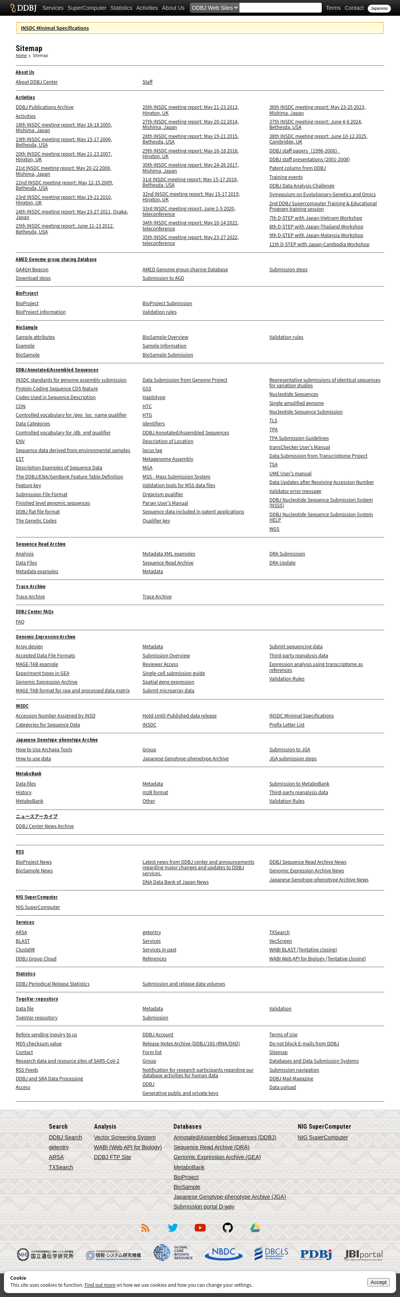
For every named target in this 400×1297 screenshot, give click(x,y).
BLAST (23, 940)
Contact (354, 8)
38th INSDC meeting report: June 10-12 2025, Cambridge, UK (318, 138)
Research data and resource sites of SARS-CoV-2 (68, 1060)
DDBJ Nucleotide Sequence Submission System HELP (321, 517)
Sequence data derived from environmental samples (73, 450)
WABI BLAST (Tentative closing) (303, 949)
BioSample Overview (165, 336)
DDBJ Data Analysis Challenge (302, 185)
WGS (274, 528)
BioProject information (41, 311)
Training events (286, 176)
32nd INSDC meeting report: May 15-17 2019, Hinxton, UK (191, 196)
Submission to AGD (163, 277)
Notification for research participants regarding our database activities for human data (197, 1072)
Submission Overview (166, 655)
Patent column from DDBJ (297, 167)
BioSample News (34, 870)
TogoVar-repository (37, 999)
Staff (147, 81)
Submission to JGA (289, 749)
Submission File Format (41, 494)
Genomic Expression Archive (46, 637)
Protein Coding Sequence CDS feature (57, 388)
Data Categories (33, 423)
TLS (273, 420)
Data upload (282, 1087)
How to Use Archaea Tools (44, 749)
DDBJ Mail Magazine (291, 1078)
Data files (26, 783)
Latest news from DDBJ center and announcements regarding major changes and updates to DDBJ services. (198, 867)
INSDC (22, 706)
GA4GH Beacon (32, 269)
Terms (333, 8)
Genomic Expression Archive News (306, 870)
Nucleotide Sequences (293, 393)
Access (23, 1087)
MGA (147, 467)
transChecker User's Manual (299, 446)
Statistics (122, 8)
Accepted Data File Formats (45, 655)
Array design (29, 646)
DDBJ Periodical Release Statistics (53, 983)
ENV (20, 441)
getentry (151, 932)
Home (21, 55)
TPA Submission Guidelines (299, 437)
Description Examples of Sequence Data (59, 467)
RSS (20, 852)
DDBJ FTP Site (112, 1157)
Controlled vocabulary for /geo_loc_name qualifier (71, 414)
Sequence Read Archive (41, 544)
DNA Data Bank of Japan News (175, 881)
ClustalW (25, 949)
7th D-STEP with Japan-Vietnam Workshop (315, 217)
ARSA (21, 932)
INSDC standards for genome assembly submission (71, 379)
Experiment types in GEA (42, 673)
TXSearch (279, 932)
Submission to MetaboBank (299, 783)
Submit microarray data (168, 690)
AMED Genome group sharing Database (56, 259)
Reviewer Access (160, 663)
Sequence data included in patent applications (193, 511)
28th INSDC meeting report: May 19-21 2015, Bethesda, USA (190, 138)
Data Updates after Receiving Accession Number (321, 481)
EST (20, 458)
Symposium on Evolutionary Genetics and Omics (322, 194)
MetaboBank (28, 773)
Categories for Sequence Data (48, 724)
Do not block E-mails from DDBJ (304, 1043)
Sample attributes (35, 336)
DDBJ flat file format (38, 511)
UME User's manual (290, 473)
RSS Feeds (27, 1069)
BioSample (27, 327)
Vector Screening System (125, 1137)
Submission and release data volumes (183, 983)
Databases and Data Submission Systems (314, 1060)
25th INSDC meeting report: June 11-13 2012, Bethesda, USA (65, 228)
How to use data (33, 758)
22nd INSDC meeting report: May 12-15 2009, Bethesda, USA (64, 185)
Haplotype (153, 397)
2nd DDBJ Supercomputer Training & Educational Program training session (323, 206)
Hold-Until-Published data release (179, 715)
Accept (379, 1282)
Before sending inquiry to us (46, 1034)
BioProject (27, 293)
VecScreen (280, 940)
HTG (147, 414)
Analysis (25, 553)
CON (21, 406)
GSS (146, 388)
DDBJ (148, 1083)
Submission (155, 1017)
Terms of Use (283, 1034)
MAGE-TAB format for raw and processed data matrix (73, 690)
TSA (273, 464)
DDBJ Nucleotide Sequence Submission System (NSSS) (321, 502)
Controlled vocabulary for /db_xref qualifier (63, 432)
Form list (152, 1052)
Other (148, 800)
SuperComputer (87, 8)
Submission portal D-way (203, 1206)
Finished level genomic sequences (53, 502)
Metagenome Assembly (167, 458)
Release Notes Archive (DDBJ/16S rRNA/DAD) (191, 1043)
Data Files (26, 562)
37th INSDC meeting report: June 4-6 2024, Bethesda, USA (315, 124)
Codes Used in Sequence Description (56, 397)
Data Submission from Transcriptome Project (318, 455)
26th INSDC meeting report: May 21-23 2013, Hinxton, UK (190, 109)
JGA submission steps (293, 758)
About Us (173, 8)
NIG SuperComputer (37, 897)
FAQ (20, 621)
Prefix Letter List (287, 724)
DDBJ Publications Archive (45, 106)
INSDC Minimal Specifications (55, 27)
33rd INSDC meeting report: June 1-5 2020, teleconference (188, 211)
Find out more (100, 1284)
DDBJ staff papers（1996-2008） (304, 150)
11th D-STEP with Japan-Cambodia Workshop (319, 244)
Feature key (28, 485)
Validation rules (159, 311)
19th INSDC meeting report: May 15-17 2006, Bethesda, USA (64, 142)
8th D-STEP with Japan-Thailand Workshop (316, 226)
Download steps (33, 277)
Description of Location (167, 441)
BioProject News (34, 861)
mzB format (155, 792)
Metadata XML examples (168, 553)
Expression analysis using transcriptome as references (316, 666)
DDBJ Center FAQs (34, 611)
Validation (280, 1008)
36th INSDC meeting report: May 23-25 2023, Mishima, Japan (317, 109)
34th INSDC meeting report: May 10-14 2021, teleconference (190, 225)
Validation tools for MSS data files (178, 485)
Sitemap (40, 55)
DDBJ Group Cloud (36, 958)
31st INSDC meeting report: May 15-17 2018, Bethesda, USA (190, 182)
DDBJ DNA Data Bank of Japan (23, 8)
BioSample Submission (167, 354)
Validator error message (295, 491)
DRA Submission (287, 553)
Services (53, 8)
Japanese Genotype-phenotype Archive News (319, 879)
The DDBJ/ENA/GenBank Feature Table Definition (69, 476)
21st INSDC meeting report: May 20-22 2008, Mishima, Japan (63, 170)
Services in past (159, 949)
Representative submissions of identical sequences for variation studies (325, 382)
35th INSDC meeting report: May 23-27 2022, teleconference (190, 240)
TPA (273, 429)
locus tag (152, 450)
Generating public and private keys (180, 1092)
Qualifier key (156, 520)
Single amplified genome (296, 402)
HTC (146, 406)
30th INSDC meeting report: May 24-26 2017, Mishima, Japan (190, 167)
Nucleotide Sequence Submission (306, 411)
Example (25, 345)
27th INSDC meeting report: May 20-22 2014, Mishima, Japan (190, 124)
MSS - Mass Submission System (176, 476)
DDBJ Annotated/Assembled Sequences (57, 370)
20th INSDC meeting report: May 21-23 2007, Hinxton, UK (64, 156)
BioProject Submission (167, 303)
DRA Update (282, 562)
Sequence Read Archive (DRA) (211, 1147)
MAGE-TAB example (37, 663)
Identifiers (153, 423)
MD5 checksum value (39, 1043)
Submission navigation (294, 1069)
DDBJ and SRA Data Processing (49, 1078)
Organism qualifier (162, 494)
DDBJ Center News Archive (45, 825)
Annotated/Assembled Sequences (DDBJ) (224, 1137)
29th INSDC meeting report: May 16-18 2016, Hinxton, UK (190, 153)
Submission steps (288, 269)
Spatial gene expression (168, 681)
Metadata (152, 571)
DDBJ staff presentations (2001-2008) (309, 159)
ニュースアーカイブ (37, 816)
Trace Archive (31, 586)
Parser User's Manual (165, 502)
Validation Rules (287, 678)
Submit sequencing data (296, 646)
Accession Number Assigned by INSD (56, 715)
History (23, 792)
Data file (25, 1008)
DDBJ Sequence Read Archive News (308, 861)
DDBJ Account (157, 1034)
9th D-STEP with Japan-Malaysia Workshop (316, 235)
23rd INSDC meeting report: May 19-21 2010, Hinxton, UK (64, 199)
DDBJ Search (65, 1137)
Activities (147, 8)
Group (149, 749)
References (154, 958)
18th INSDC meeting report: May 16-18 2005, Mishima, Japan (64, 127)
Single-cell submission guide (173, 673)
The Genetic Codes (36, 520)
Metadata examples (37, 571)
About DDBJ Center (37, 81)
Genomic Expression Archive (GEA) (217, 1157)
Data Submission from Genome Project (184, 379)
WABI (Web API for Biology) (128, 1147)
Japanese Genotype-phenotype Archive (57, 740)
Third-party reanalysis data (298, 655)
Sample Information (164, 345)
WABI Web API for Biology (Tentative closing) (317, 958)
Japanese (379, 8)
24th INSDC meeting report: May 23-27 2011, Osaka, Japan (72, 214)
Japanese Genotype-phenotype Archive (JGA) (229, 1197)
